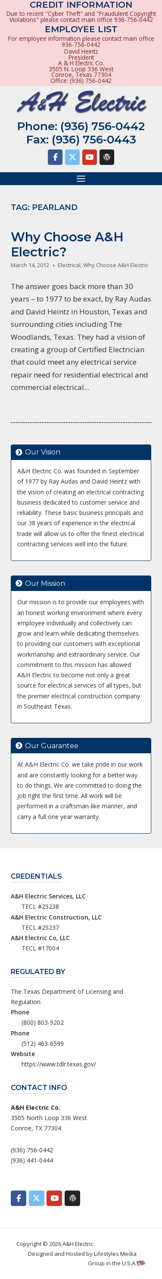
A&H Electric (77, 1244)
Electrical (69, 265)
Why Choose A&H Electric (115, 265)
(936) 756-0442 (102, 126)
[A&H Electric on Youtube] (89, 157)
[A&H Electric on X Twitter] (72, 157)
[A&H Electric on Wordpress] (107, 157)
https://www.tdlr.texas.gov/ (59, 1064)
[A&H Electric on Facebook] (55, 157)
